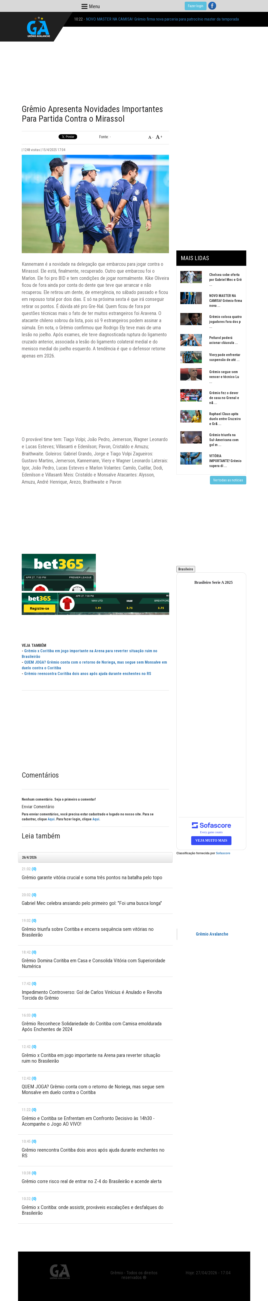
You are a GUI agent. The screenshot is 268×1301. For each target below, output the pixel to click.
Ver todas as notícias (228, 480)
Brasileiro (185, 569)
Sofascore (223, 853)
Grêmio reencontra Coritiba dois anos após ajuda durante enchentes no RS (87, 673)
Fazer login (195, 6)
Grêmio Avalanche (212, 934)
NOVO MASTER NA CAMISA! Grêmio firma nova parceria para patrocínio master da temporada (162, 19)
